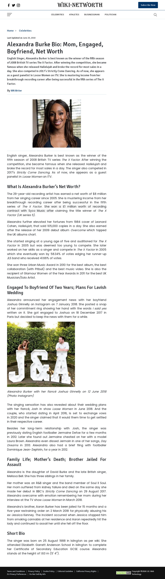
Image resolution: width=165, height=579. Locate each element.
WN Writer (16, 90)
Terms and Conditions (16, 571)
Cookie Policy (48, 571)
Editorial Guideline (65, 571)
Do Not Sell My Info (37, 574)
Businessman (92, 14)
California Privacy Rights (86, 571)
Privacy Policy (34, 571)
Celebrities (57, 14)
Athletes (74, 14)
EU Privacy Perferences (16, 574)
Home (10, 30)
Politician (110, 14)
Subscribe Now (148, 5)
